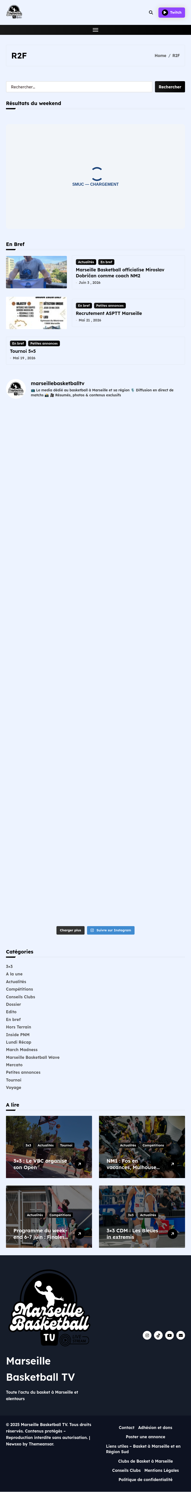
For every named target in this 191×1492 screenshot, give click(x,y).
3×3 (9, 966)
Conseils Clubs (20, 996)
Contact (127, 1427)
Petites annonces (110, 305)
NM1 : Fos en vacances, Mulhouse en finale (131, 1167)
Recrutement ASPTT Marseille (109, 313)
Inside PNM (18, 1034)
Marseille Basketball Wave (32, 1057)
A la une (14, 974)
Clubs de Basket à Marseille (145, 1461)
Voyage (13, 1087)
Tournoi (13, 1079)
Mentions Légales (161, 1470)
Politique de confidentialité (146, 1479)
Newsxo (13, 1443)
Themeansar (41, 1443)
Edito (11, 1012)
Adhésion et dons (155, 1427)
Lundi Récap (18, 1042)
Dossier (13, 1004)
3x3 (28, 1145)
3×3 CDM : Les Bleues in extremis (132, 1233)
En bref (106, 262)
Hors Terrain (18, 1027)
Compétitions (19, 989)
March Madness (22, 1049)
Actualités (86, 262)
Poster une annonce (145, 1436)
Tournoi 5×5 (23, 351)
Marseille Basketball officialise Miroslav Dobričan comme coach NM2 (120, 272)
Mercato (14, 1064)
